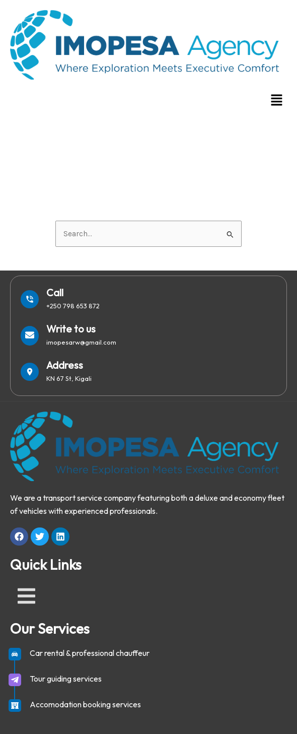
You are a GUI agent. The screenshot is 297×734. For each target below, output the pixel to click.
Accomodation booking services (85, 704)
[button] (277, 101)
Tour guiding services (66, 679)
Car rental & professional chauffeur (90, 653)
